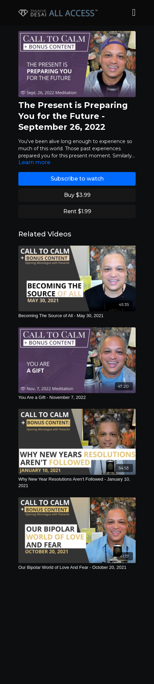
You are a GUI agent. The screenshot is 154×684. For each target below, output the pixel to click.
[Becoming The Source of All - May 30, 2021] (77, 315)
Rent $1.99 (77, 211)
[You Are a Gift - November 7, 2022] (77, 397)
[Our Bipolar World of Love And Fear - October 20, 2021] (77, 567)
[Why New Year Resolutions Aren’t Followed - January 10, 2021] (77, 482)
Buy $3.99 (77, 195)
